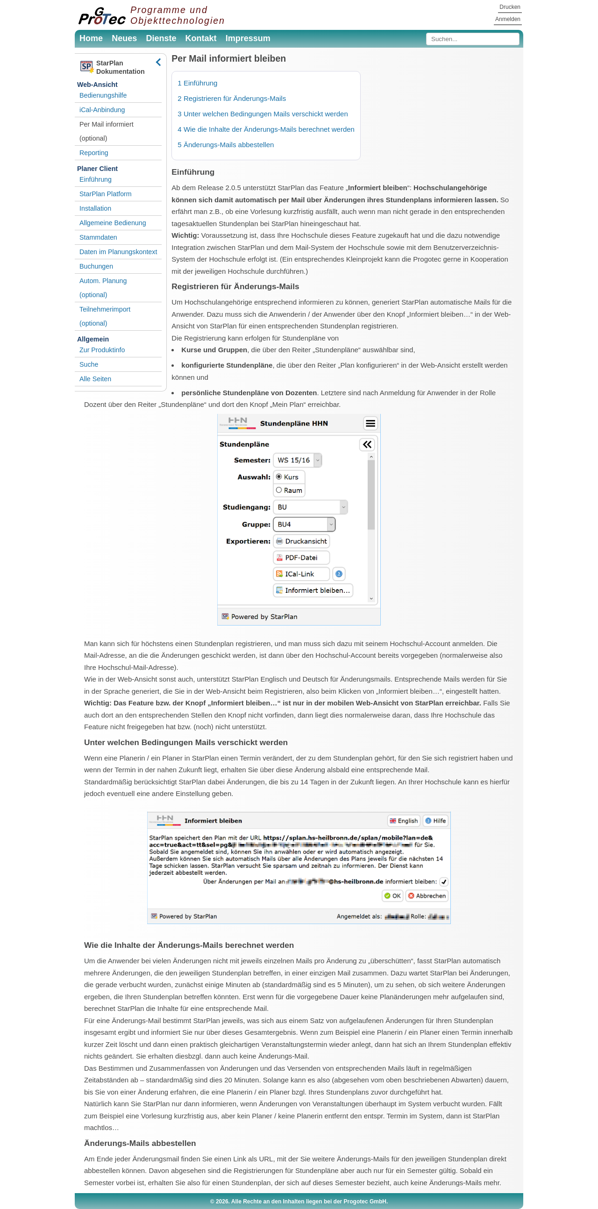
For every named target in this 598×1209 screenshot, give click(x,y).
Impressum (248, 38)
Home (91, 38)
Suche (88, 364)
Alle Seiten (95, 379)
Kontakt (201, 38)
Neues (124, 38)
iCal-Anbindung (102, 110)
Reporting (93, 152)
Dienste (161, 38)
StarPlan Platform (105, 194)
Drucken (509, 7)
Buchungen (96, 266)
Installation (95, 208)
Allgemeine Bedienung (112, 223)
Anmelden (507, 19)
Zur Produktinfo (102, 350)
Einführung (95, 179)
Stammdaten (98, 237)
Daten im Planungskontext (118, 252)
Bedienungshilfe (103, 95)
